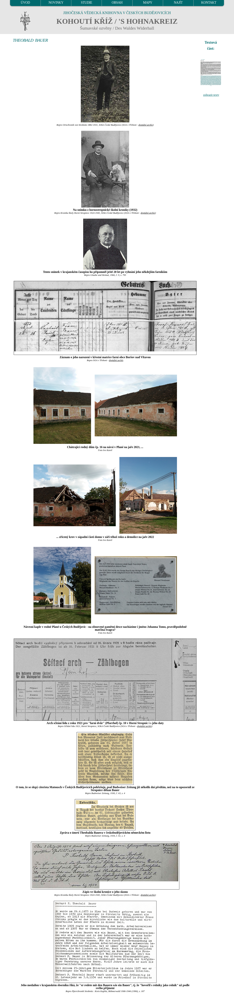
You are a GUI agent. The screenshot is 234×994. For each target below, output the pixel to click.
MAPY (147, 2)
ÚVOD (25, 2)
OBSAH (117, 2)
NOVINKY (56, 2)
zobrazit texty (211, 94)
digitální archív (145, 125)
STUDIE (86, 2)
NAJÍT (178, 2)
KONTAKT (208, 2)
